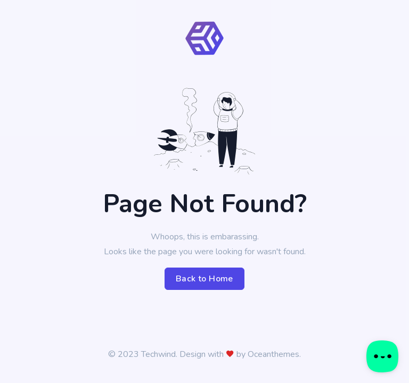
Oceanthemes (273, 354)
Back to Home (204, 279)
